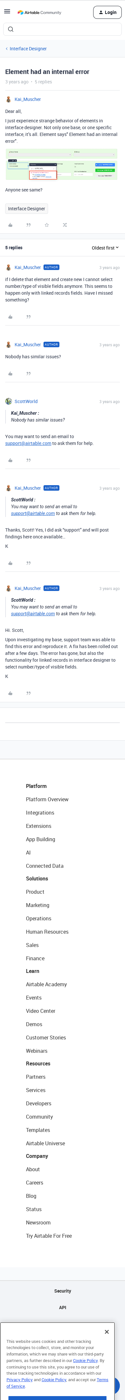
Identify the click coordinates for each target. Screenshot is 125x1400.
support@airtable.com (28, 443)
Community (39, 1116)
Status (34, 1209)
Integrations (40, 812)
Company (37, 1156)
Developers (38, 1103)
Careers (34, 1182)
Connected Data (45, 865)
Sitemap (62, 1324)
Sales (32, 945)
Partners (35, 1076)
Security (62, 1291)
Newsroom (38, 1222)
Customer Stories (46, 1037)
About (33, 1169)
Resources (38, 1063)
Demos (34, 1024)
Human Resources (47, 931)
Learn (32, 971)
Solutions (37, 878)
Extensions (38, 825)
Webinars (36, 1050)
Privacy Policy (19, 1394)
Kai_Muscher (28, 99)
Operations (38, 918)
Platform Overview (47, 799)
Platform (36, 786)
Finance (35, 958)
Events (34, 997)
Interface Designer (28, 48)
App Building (40, 839)
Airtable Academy (46, 984)
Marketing (37, 905)
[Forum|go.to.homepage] (39, 12)
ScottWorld (26, 401)
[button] (7, 13)
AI (28, 852)
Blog (31, 1195)
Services (35, 1090)
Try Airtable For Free (49, 1235)
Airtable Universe (45, 1143)
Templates (38, 1130)
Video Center (40, 1010)
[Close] (107, 1347)
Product (35, 891)
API (62, 1307)
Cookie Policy (85, 1375)
